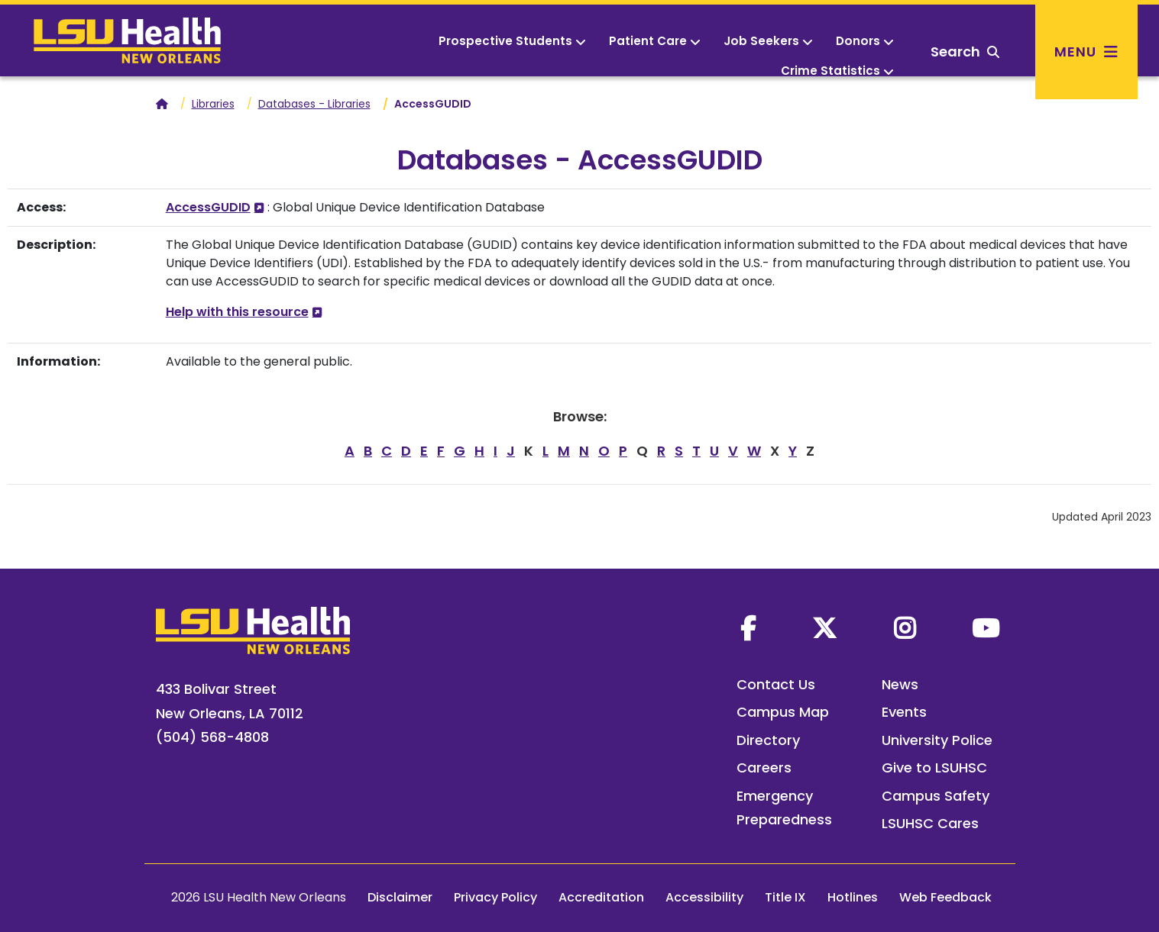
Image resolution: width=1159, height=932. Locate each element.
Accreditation (601, 897)
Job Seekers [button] (768, 41)
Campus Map (783, 711)
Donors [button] (865, 41)
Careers (764, 767)
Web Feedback (945, 897)
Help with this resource (237, 312)
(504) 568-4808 (212, 737)
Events (904, 711)
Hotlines (852, 897)
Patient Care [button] (655, 41)
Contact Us (776, 684)
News (900, 684)
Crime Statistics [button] (837, 71)
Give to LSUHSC (934, 767)
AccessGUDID (208, 207)
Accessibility (704, 897)
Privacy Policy (495, 897)
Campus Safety (935, 795)
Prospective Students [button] (512, 41)
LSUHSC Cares (930, 823)
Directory (768, 740)
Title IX (785, 897)
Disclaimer (399, 897)
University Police (937, 740)
